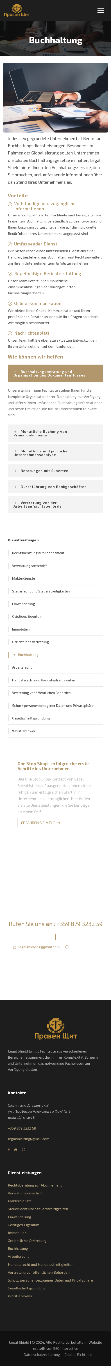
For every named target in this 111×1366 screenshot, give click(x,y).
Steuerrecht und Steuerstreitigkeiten (41, 591)
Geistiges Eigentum (27, 616)
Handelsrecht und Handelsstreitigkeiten (43, 680)
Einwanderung (23, 604)
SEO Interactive (65, 1348)
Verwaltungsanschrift (29, 566)
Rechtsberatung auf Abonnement (38, 553)
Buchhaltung (28, 655)
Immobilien (21, 629)
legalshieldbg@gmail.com (39, 947)
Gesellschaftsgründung (31, 718)
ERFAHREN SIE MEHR (40, 822)
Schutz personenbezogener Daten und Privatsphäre (52, 705)
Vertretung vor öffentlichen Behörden (41, 693)
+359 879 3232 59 (79, 923)
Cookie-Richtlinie (78, 1354)
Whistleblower (23, 731)
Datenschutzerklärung (42, 1354)
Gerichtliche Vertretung (30, 642)
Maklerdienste (23, 578)
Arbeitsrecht (22, 667)
